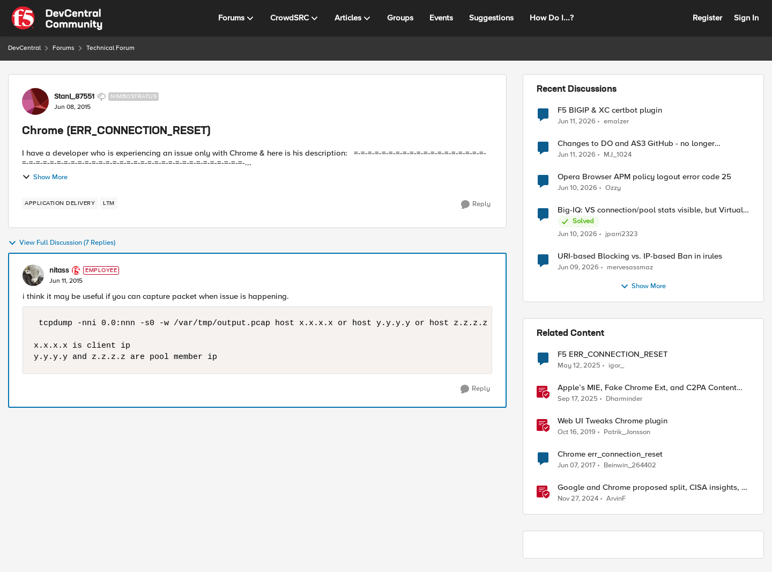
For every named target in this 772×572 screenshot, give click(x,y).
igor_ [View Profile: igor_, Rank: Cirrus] (616, 366)
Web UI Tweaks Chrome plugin (612, 421)
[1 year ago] (579, 366)
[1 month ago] (577, 121)
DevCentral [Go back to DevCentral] (24, 48)
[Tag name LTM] (108, 203)
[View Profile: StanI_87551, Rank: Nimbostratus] (35, 101)
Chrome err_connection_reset (610, 454)
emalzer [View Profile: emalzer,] (616, 121)
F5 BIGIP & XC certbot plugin (610, 110)
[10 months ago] (578, 399)
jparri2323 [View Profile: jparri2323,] (621, 234)
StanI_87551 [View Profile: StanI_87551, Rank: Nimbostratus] (74, 96)
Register (707, 18)
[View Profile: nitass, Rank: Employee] (33, 275)
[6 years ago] (577, 432)
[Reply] (476, 204)
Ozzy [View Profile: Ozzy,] (613, 188)
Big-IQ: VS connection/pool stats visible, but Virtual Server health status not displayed (650, 210)
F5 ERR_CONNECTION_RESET (613, 354)
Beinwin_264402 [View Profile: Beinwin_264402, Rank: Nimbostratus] (630, 465)
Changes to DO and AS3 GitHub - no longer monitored (636, 143)
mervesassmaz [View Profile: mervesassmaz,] (630, 267)
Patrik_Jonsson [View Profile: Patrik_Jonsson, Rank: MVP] (627, 432)
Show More (45, 177)
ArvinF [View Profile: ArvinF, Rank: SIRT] (616, 499)
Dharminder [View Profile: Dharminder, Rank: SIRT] (624, 399)
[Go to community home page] (57, 18)
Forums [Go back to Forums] (64, 48)
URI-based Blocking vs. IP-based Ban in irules (640, 256)
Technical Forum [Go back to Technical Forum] (110, 48)
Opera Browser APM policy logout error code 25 (644, 176)
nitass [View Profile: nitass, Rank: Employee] (59, 270)
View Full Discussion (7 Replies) (61, 243)
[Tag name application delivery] (60, 203)
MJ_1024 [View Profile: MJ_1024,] (618, 155)
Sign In (746, 18)
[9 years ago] (577, 465)
